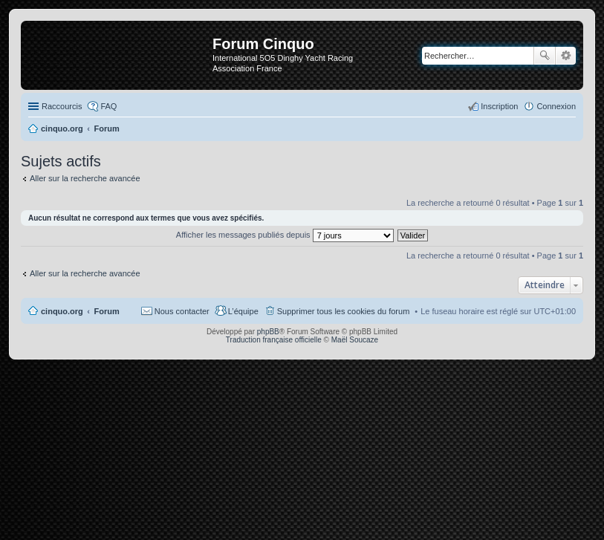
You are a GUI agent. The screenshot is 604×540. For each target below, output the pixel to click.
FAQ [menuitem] (108, 106)
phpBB (268, 332)
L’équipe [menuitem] (243, 311)
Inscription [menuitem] (499, 106)
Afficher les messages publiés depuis (285, 234)
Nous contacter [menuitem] (182, 311)
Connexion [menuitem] (556, 106)
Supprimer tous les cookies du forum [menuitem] (343, 311)
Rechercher (544, 56)
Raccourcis (62, 106)
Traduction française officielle (274, 340)
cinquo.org (62, 311)
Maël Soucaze (354, 340)
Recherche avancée (566, 56)
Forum (107, 311)
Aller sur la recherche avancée (85, 178)
